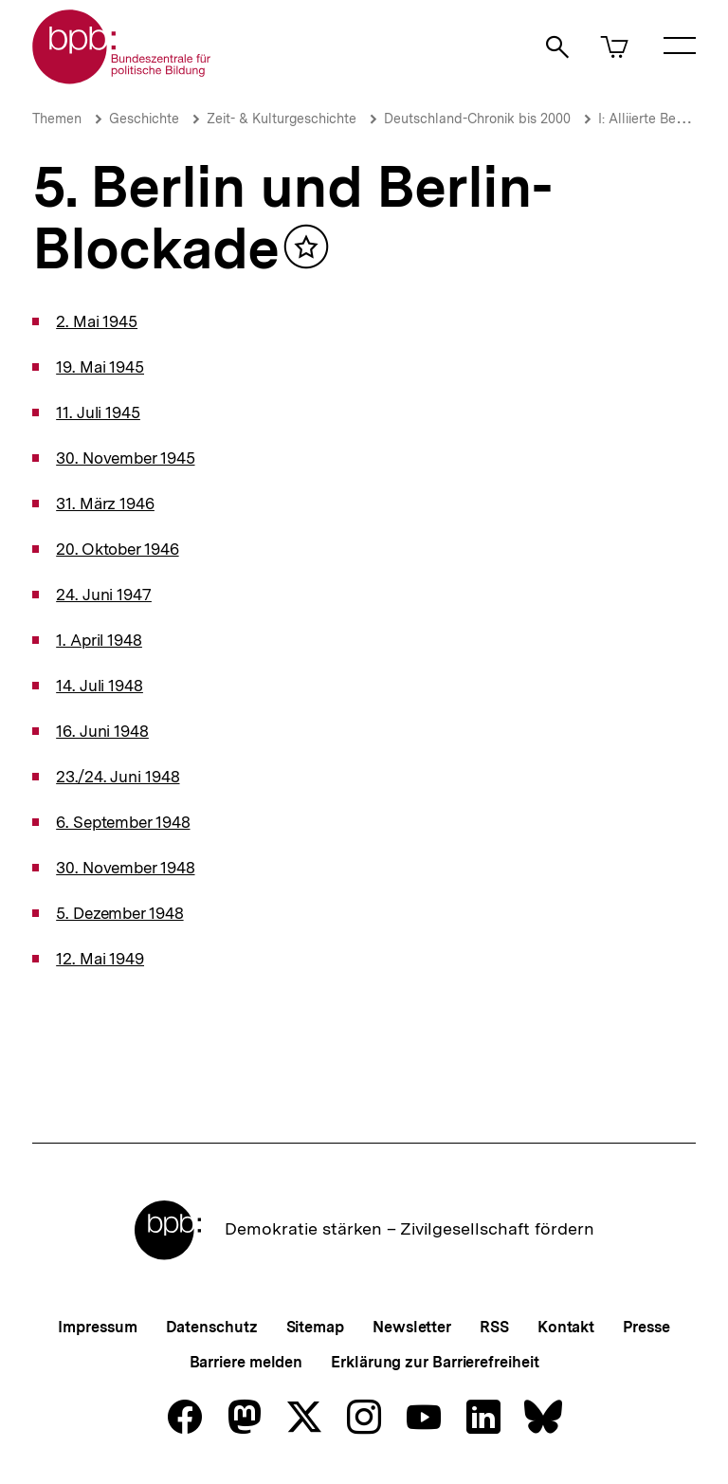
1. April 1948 (99, 640)
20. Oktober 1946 (117, 549)
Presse (646, 1327)
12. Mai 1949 (100, 958)
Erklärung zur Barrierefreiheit (434, 1362)
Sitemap (315, 1327)
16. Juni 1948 (102, 731)
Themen (57, 118)
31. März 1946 (105, 503)
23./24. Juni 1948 (117, 776)
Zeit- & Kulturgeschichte (281, 118)
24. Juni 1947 (104, 594)
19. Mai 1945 (100, 366)
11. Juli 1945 (98, 412)
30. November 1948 (125, 867)
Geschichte (144, 118)
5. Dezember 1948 (119, 913)
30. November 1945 (125, 458)
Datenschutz (212, 1327)
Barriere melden (246, 1362)
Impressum (97, 1327)
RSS (494, 1327)
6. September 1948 (123, 822)
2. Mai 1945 (96, 321)
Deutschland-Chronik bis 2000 (477, 118)
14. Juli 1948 (99, 685)
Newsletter (412, 1327)
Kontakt (565, 1327)
